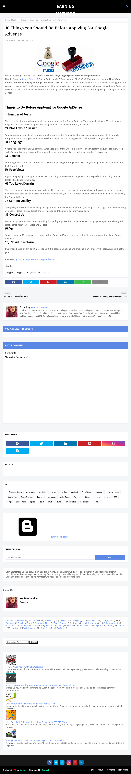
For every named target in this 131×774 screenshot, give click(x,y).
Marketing (77, 497)
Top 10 (46, 273)
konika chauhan (14, 40)
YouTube (96, 502)
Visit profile (24, 602)
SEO (115, 497)
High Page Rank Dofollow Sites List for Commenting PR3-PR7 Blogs (36, 722)
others (97, 497)
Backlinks (42, 492)
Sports (32, 502)
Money (88, 497)
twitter (59, 502)
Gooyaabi (46, 770)
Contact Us (110, 770)
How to (39, 497)
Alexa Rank (30, 492)
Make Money (65, 497)
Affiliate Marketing (15, 492)
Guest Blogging (27, 497)
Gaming (99, 492)
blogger (14, 20)
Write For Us (123, 770)
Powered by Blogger (37, 537)
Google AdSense (29, 79)
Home (7, 20)
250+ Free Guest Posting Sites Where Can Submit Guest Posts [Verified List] (40, 685)
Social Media (21, 502)
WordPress (84, 502)
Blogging (20, 273)
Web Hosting (71, 502)
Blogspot (23, 770)
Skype (10, 502)
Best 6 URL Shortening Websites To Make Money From (30, 704)
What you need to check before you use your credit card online (35, 740)
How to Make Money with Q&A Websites (24, 667)
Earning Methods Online (65, 14)
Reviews (107, 497)
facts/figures (87, 492)
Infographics (51, 497)
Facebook (74, 492)
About (100, 770)
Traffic (50, 502)
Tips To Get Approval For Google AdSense (34, 259)
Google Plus (12, 497)
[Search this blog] (50, 557)
